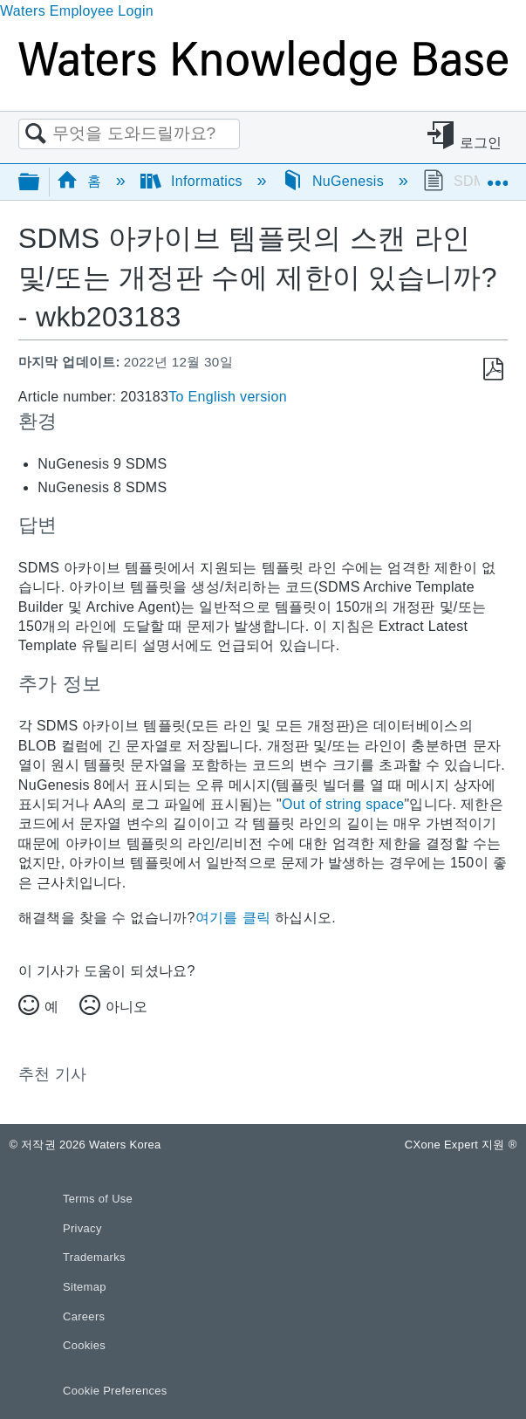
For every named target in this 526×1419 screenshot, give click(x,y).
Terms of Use (98, 1198)
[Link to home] (263, 80)
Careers (84, 1316)
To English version (227, 396)
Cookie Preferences (115, 1390)
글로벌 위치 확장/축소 (497, 176)
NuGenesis (335, 181)
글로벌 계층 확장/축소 (40, 183)
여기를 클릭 (232, 917)
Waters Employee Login (77, 10)
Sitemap (84, 1286)
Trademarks (94, 1257)
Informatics (193, 181)
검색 (35, 134)
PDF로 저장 (493, 369)
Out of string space (343, 804)
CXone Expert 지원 (461, 1144)
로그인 (481, 142)
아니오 (126, 1006)
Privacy (82, 1228)
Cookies (84, 1345)
